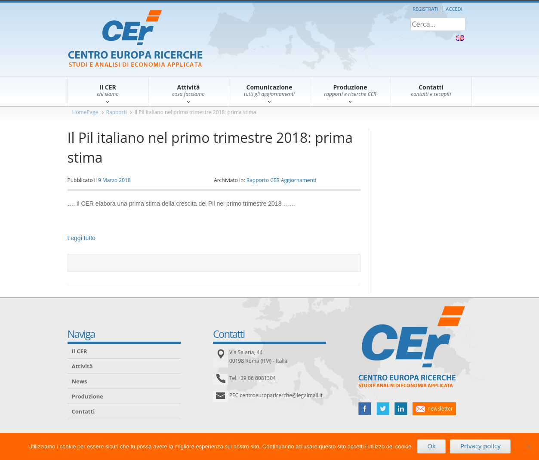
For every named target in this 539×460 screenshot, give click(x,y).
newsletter (434, 408)
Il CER (79, 351)
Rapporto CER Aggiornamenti (281, 180)
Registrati (425, 9)
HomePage (85, 112)
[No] (528, 446)
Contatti (83, 411)
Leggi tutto (81, 238)
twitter (382, 408)
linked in (400, 408)
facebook (364, 408)
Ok (431, 445)
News (79, 381)
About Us (460, 38)
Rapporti (116, 112)
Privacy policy (480, 445)
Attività (82, 366)
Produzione (87, 396)
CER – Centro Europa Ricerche (135, 39)
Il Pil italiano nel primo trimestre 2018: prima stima (195, 112)
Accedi (454, 9)
